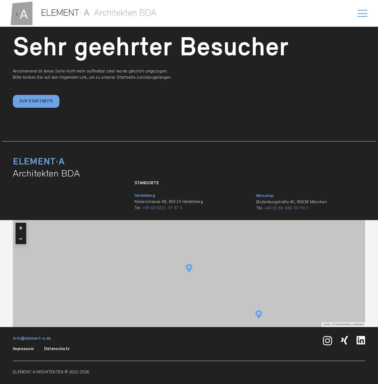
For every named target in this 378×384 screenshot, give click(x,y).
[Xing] (344, 340)
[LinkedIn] (361, 340)
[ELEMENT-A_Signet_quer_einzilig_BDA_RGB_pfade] (83, 13)
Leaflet (326, 324)
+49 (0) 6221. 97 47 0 (162, 208)
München (265, 196)
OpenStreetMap (343, 324)
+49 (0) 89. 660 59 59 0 (286, 208)
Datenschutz (57, 349)
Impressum (23, 349)
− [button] (21, 238)
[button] (362, 13)
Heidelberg (145, 196)
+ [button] (21, 228)
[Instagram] (327, 341)
